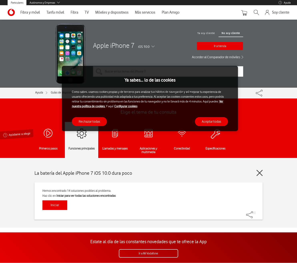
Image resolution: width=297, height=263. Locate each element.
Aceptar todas (211, 121)
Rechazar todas (89, 121)
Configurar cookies (125, 106)
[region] (150, 98)
